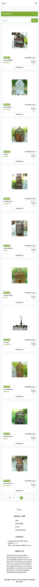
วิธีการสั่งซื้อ (19, 524)
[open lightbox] (19, 40)
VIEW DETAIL (19, 67)
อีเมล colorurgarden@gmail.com (19, 545)
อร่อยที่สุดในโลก (20, 530)
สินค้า (17, 521)
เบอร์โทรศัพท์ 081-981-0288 (17, 541)
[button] (36, 3)
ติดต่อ (17, 527)
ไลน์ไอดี (12, 543)
